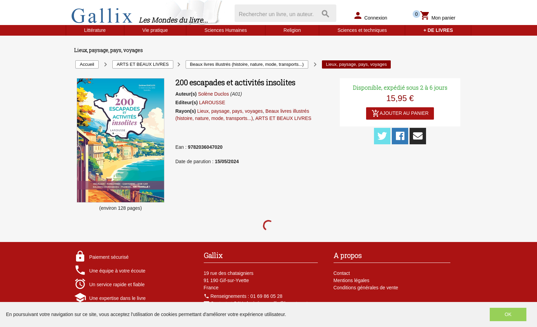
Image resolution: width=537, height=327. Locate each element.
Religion (292, 30)
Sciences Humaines (225, 30)
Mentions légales (352, 280)
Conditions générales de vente (366, 287)
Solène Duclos (213, 94)
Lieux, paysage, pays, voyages (230, 111)
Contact (342, 273)
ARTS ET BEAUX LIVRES (283, 118)
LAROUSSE (212, 102)
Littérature (95, 30)
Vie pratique (155, 30)
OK (507, 314)
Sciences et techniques (362, 30)
